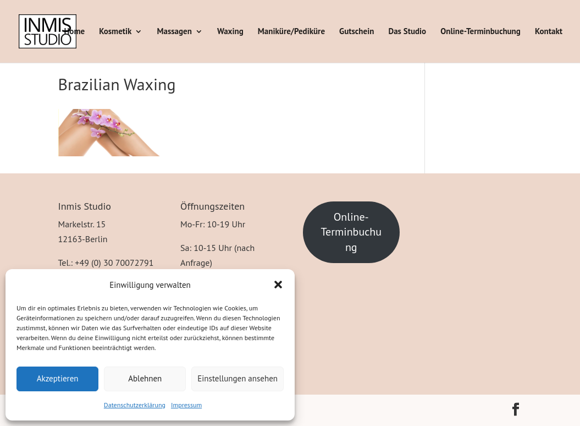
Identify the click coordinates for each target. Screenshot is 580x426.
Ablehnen (145, 378)
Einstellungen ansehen (237, 378)
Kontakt (548, 32)
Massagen (174, 32)
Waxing (230, 32)
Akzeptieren (58, 378)
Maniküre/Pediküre (291, 32)
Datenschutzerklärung (134, 405)
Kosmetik (115, 32)
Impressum (186, 405)
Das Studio (407, 32)
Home (74, 32)
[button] (278, 284)
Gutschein (356, 32)
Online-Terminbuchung (480, 32)
